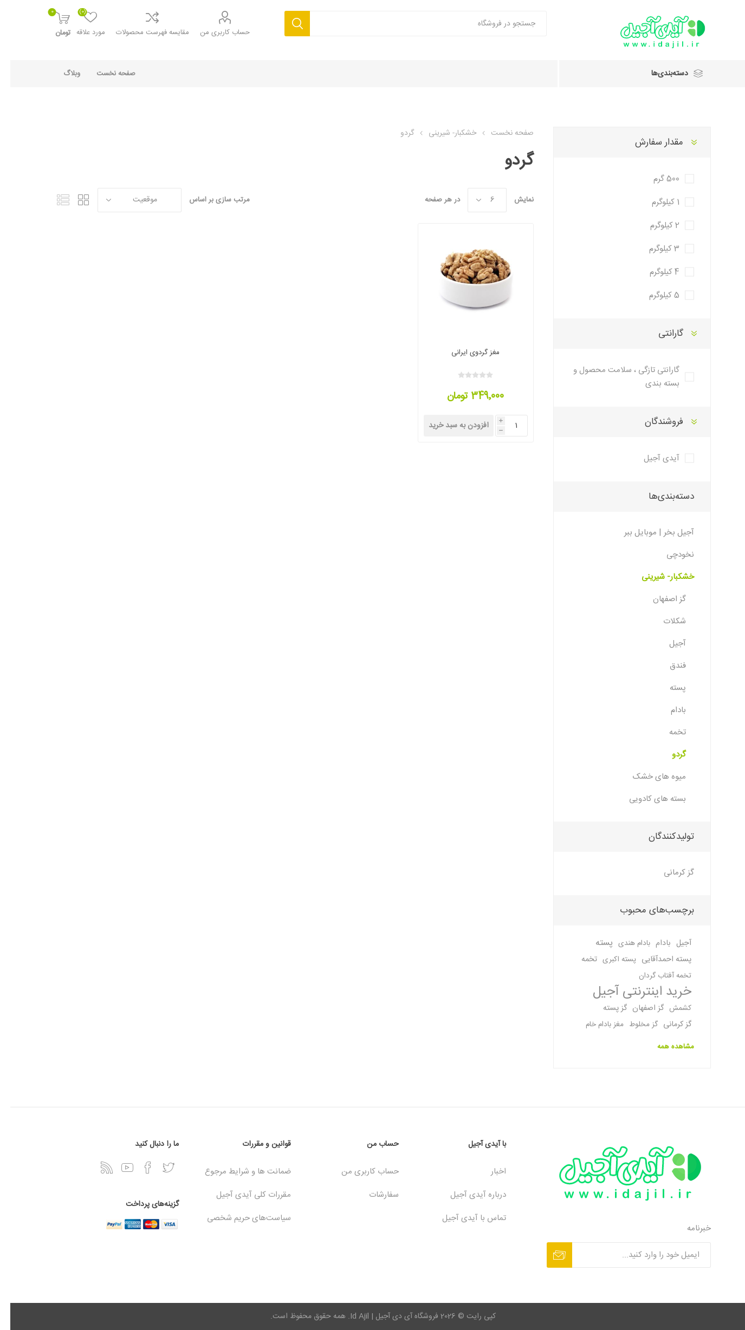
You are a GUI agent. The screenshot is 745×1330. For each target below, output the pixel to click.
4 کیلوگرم (654, 272)
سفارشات (373, 1195)
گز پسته (605, 1008)
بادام (668, 710)
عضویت (549, 1255)
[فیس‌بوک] (137, 1167)
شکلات (664, 621)
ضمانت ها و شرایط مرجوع (238, 1171)
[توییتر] (158, 1167)
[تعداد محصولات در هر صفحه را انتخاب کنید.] (476, 200)
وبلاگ (61, 74)
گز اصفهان (659, 599)
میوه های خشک (649, 777)
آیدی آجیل (651, 458)
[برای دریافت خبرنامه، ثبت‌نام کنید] (631, 1255)
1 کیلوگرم (655, 202)
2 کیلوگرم (654, 225)
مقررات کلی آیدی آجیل (243, 1195)
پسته (667, 688)
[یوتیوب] (117, 1167)
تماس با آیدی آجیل (464, 1218)
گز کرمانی (668, 872)
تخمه (667, 732)
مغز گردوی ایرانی (465, 352)
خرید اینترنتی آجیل (631, 992)
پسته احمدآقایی (656, 959)
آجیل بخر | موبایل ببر (649, 532)
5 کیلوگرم (654, 295)
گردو (669, 754)
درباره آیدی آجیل (468, 1195)
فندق (667, 666)
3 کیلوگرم (654, 249)
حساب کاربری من (214, 32)
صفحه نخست (105, 74)
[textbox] (418, 23)
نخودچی (670, 555)
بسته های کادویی (647, 799)
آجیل (667, 643)
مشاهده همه (665, 1047)
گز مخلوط (633, 1025)
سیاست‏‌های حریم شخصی (239, 1218)
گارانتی (660, 333)
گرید (74, 200)
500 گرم (656, 179)
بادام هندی (624, 943)
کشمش (670, 1008)
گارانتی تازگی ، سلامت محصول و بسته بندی (616, 376)
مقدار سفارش (649, 142)
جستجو (287, 23)
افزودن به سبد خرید (448, 425)
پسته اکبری (609, 960)
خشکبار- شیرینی (657, 577)
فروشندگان (653, 421)
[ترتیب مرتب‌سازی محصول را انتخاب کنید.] (129, 200)
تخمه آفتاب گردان (655, 976)
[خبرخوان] (96, 1167)
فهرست (53, 200)
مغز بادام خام (594, 1025)
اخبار (488, 1171)
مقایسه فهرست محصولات (142, 32)
